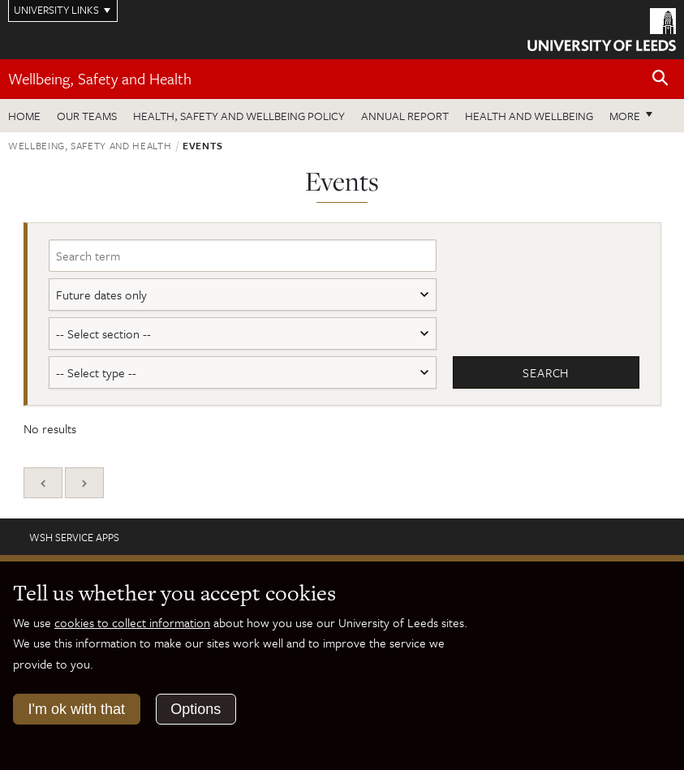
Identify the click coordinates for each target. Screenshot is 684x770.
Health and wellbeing (529, 115)
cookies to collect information (132, 622)
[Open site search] (660, 78)
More (624, 115)
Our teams (87, 115)
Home (24, 115)
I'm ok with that (76, 709)
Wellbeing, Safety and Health (99, 78)
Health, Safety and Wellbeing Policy (239, 115)
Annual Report (405, 115)
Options (195, 709)
